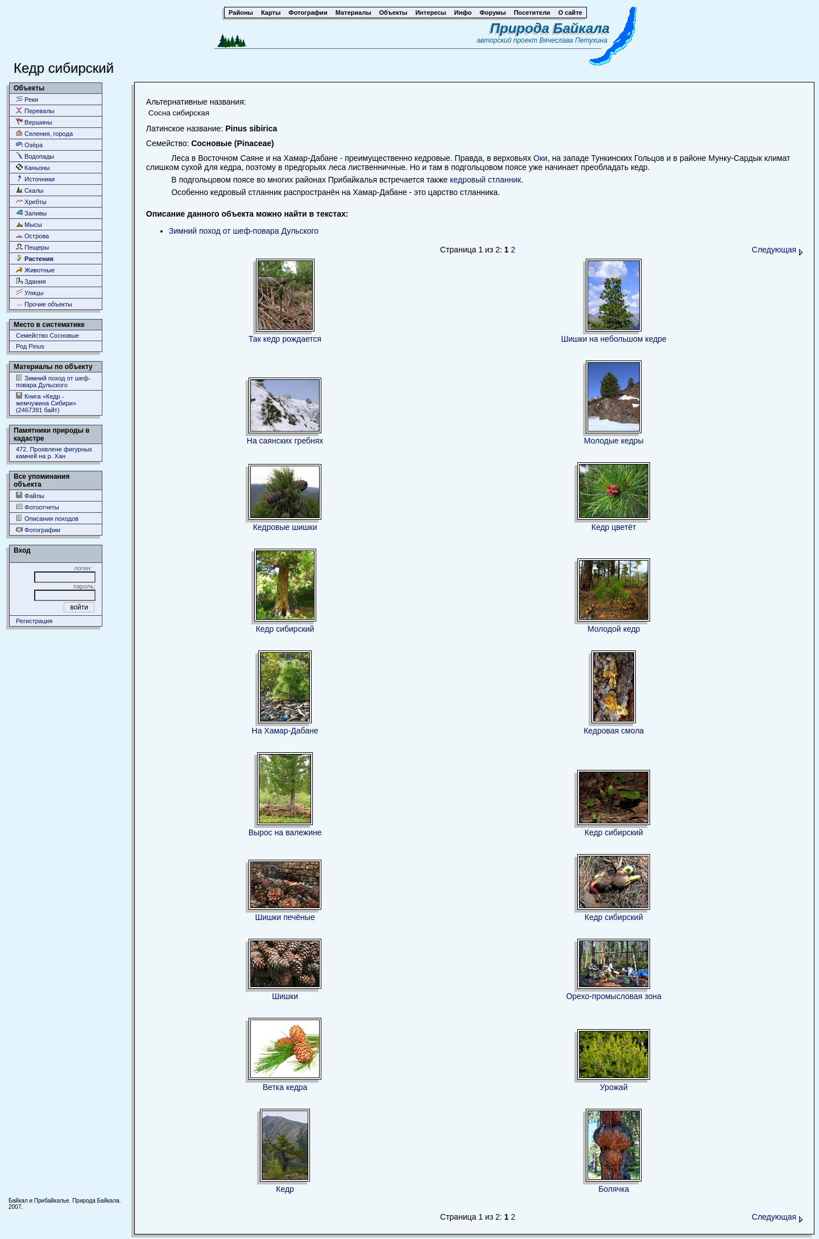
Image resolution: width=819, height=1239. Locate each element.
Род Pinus (30, 346)
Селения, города (44, 133)
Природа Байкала (550, 28)
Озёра (29, 144)
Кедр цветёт (614, 527)
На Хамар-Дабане (285, 730)
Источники (35, 179)
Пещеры (32, 247)
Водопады (35, 156)
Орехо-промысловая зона (613, 996)
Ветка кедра (285, 1087)
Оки (540, 158)
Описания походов (47, 518)
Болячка (613, 1189)
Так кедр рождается (285, 338)
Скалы (30, 190)
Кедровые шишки (285, 527)
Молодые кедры (614, 440)
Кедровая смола (614, 730)
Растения (34, 258)
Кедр (285, 1189)
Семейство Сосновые (47, 335)
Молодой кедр (614, 628)
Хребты (31, 201)
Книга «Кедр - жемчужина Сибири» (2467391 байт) (46, 402)
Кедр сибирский (285, 628)
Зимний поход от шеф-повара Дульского (53, 381)
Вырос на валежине (285, 832)
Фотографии (38, 529)
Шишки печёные (285, 917)
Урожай (614, 1087)
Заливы (31, 213)
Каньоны (33, 167)
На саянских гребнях (285, 440)
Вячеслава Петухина (573, 40)
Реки (27, 99)
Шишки (285, 996)
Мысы (29, 224)
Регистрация (34, 621)
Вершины (34, 122)
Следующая (777, 249)
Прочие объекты (44, 304)
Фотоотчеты (37, 507)
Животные (35, 270)
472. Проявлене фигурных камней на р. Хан (54, 452)
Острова (32, 235)
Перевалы (35, 110)
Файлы (30, 495)
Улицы (29, 292)
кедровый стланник (485, 179)
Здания (31, 281)
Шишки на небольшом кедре (613, 338)
